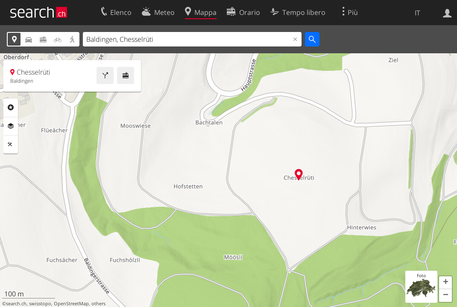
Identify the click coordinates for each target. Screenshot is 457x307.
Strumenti (10, 145)
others (98, 304)
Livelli (10, 126)
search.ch (16, 304)
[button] (445, 282)
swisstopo (40, 304)
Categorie (10, 107)
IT (417, 12)
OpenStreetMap (71, 304)
